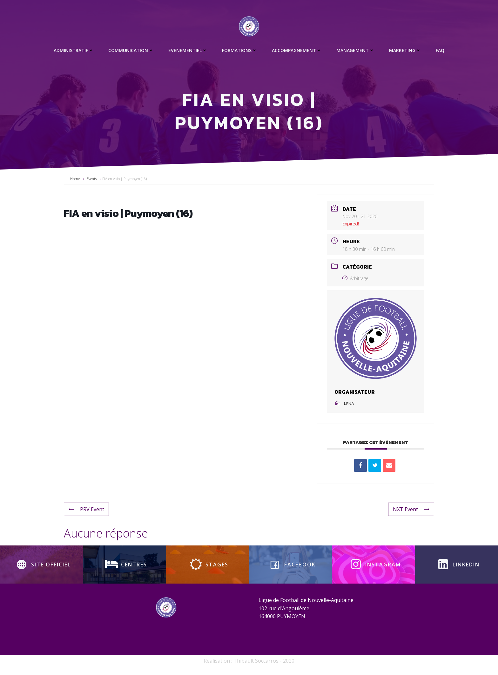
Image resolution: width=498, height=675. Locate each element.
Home (75, 178)
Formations (239, 50)
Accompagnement (297, 50)
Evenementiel (187, 50)
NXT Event (411, 509)
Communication (131, 50)
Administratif (74, 50)
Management (355, 50)
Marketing (405, 50)
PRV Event (86, 509)
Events (92, 178)
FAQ (440, 50)
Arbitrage (355, 278)
